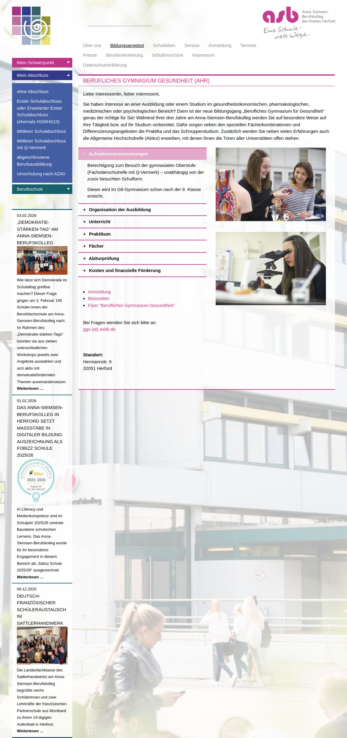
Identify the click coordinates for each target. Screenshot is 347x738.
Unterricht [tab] (147, 220)
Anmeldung (219, 45)
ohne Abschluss (32, 91)
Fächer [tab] (147, 244)
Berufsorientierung (124, 55)
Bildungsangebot (127, 45)
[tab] (42, 62)
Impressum (203, 55)
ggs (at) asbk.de (99, 329)
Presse (90, 55)
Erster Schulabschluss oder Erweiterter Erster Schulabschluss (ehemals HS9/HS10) (39, 111)
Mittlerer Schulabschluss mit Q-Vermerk (41, 144)
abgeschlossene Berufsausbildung (34, 161)
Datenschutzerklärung (105, 64)
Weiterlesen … (30, 388)
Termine (248, 45)
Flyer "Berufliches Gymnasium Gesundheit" (131, 305)
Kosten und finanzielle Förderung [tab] (147, 269)
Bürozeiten (99, 298)
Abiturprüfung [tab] (147, 257)
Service (191, 45)
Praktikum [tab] (147, 232)
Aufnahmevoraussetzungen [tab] (147, 152)
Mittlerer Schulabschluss (41, 131)
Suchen (149, 22)
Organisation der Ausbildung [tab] (147, 208)
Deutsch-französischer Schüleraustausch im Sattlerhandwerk (41, 609)
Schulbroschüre (167, 55)
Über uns (92, 45)
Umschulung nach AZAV (41, 173)
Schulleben (164, 45)
